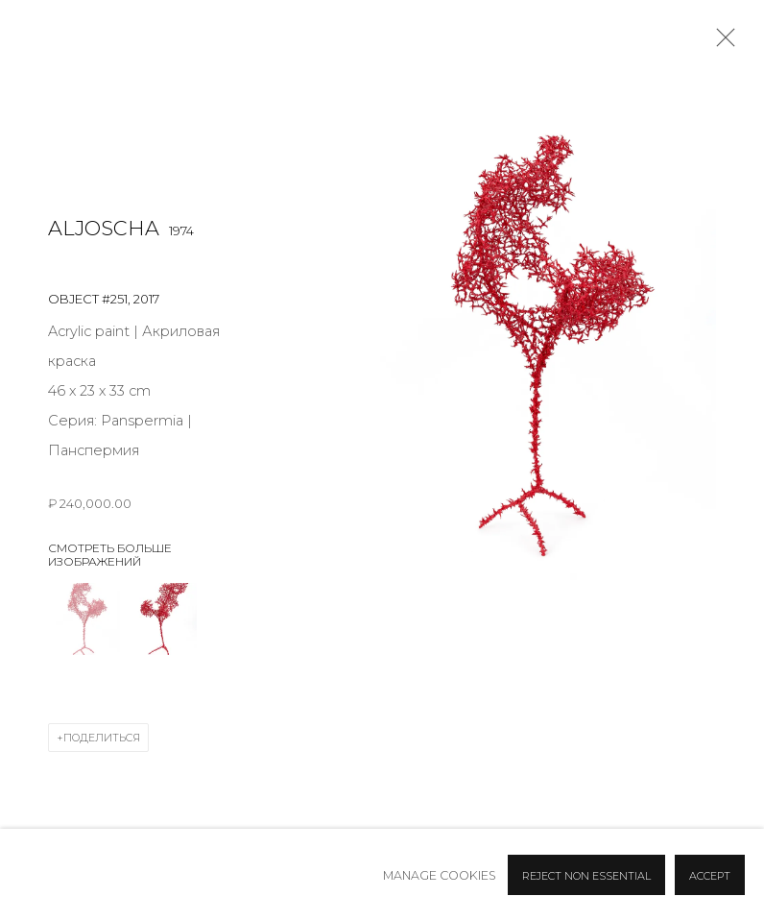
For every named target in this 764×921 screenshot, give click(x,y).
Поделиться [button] (101, 737)
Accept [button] (709, 876)
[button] (84, 619)
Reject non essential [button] (586, 876)
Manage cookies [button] (439, 875)
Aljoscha (103, 228)
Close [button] (720, 43)
